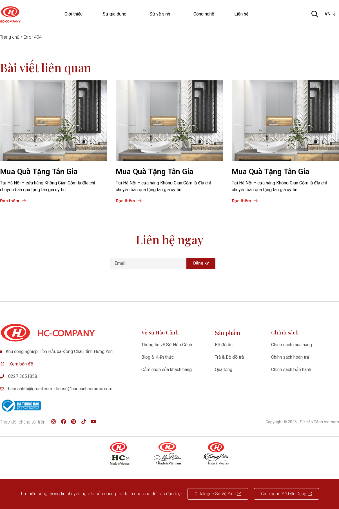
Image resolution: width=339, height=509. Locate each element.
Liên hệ (241, 14)
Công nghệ (203, 14)
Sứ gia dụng (116, 14)
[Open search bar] (314, 14)
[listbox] (330, 14)
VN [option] (328, 14)
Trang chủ (9, 37)
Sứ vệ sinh (161, 14)
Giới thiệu (73, 14)
